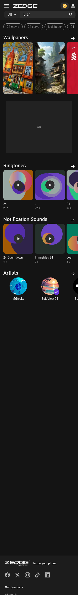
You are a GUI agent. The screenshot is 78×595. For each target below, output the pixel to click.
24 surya (33, 26)
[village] (50, 68)
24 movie (13, 26)
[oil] (18, 68)
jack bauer (55, 26)
